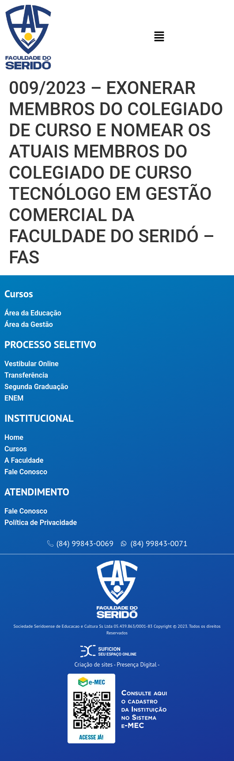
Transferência (26, 375)
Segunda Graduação (36, 386)
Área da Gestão (28, 324)
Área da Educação (32, 313)
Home (13, 437)
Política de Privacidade (40, 522)
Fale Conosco (25, 472)
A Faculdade (28, 460)
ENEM (13, 398)
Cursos (20, 449)
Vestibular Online (31, 364)
